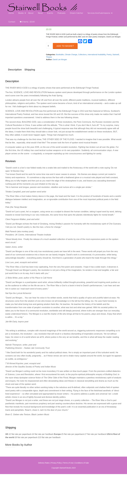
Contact (11, 22)
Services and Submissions (99, 13)
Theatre (49, 57)
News (40, 13)
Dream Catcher (76, 13)
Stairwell (115, 55)
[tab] (14, 82)
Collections (82, 55)
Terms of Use (68, 476)
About (30, 13)
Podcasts (61, 13)
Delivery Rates (43, 476)
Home (11, 13)
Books (21, 13)
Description (15, 82)
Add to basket (65, 46)
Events (50, 13)
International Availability (97, 55)
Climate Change (71, 55)
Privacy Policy (56, 476)
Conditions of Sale (82, 476)
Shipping (29, 82)
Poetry (109, 55)
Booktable (60, 55)
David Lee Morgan (60, 60)
